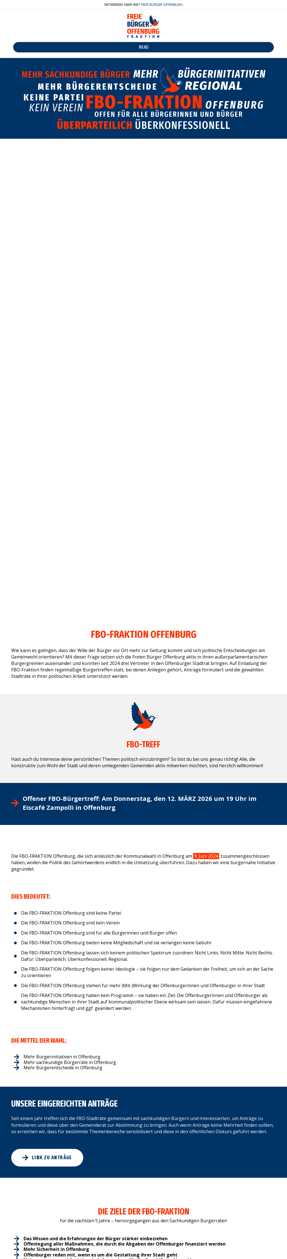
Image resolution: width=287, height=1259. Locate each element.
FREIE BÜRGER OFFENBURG (162, 4)
